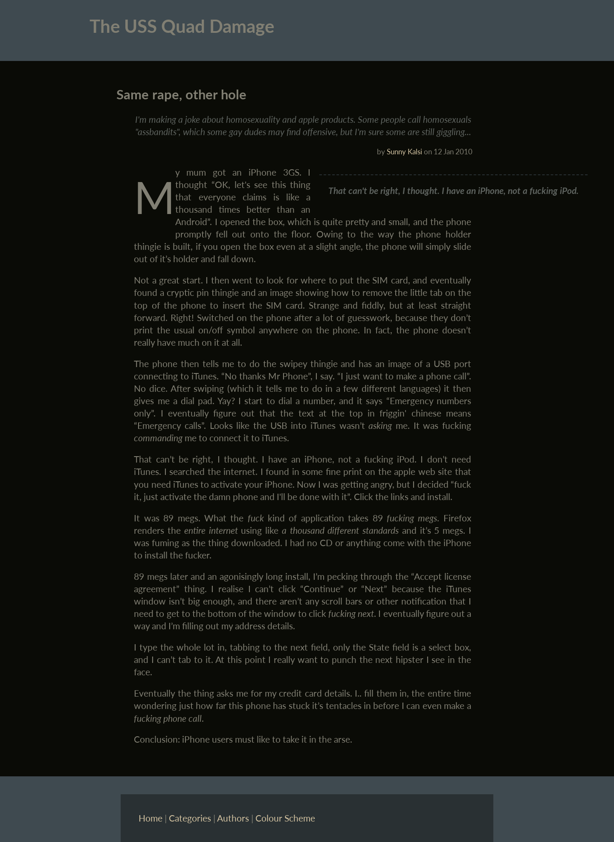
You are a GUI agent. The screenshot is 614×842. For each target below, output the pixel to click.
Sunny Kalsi (404, 151)
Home (150, 818)
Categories (190, 818)
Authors (233, 818)
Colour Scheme (285, 818)
